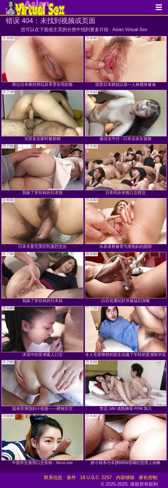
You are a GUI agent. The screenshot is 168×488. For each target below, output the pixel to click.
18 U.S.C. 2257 (96, 477)
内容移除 (125, 477)
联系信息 (53, 477)
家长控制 (148, 477)
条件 (71, 477)
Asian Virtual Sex (130, 29)
